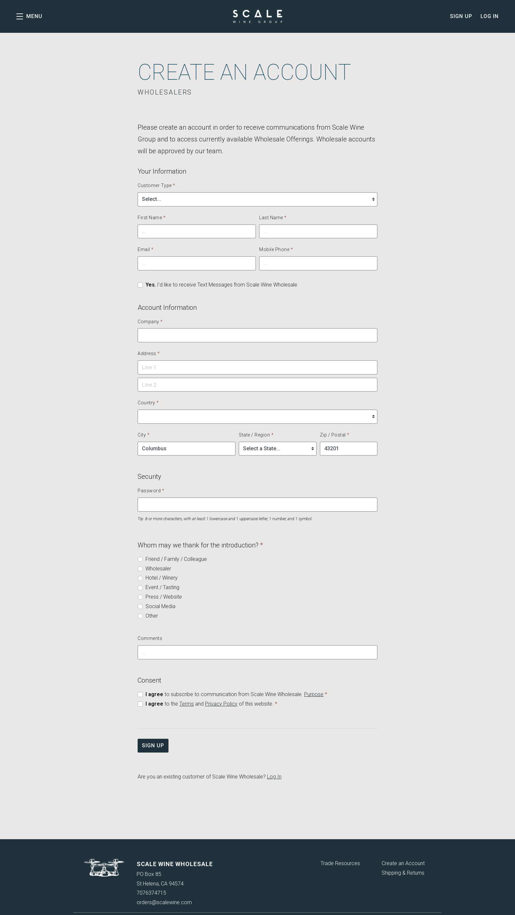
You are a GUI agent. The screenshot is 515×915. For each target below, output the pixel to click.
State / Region (256, 434)
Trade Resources (340, 863)
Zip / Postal (334, 434)
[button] (29, 16)
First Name (152, 217)
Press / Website (164, 597)
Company (150, 321)
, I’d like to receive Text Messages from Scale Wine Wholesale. (222, 285)
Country (148, 402)
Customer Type (156, 185)
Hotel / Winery (162, 578)
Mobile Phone (276, 249)
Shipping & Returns (403, 873)
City (143, 434)
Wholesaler (158, 568)
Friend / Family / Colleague (176, 559)
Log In (490, 16)
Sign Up (461, 16)
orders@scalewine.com (164, 902)
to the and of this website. (211, 704)
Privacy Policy (221, 704)
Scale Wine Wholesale (257, 16)
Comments (150, 638)
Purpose (314, 694)
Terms (186, 704)
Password (151, 490)
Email (146, 249)
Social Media (160, 606)
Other (152, 616)
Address (149, 353)
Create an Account (403, 863)
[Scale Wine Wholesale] (104, 868)
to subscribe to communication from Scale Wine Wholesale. (236, 694)
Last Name (273, 217)
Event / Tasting (162, 587)
